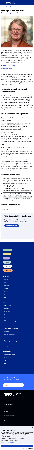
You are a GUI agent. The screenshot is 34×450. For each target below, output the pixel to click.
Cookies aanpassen (11, 225)
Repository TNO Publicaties (10, 347)
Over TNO (5, 302)
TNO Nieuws (7, 298)
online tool (16, 107)
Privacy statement (8, 404)
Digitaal (7, 262)
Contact (6, 318)
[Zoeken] (31, 2)
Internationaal (7, 370)
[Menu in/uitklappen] (2, 2)
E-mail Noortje (7, 68)
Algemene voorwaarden (9, 415)
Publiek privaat (7, 357)
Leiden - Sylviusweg (9, 65)
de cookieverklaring (14, 221)
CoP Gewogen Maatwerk (7, 132)
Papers (6, 294)
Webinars (6, 285)
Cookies (6, 401)
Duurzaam (7, 250)
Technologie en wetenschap (10, 328)
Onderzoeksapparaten (9, 334)
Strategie (6, 308)
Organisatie (7, 311)
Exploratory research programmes (12, 341)
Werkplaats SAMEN (6, 120)
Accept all (8, 446)
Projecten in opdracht (9, 354)
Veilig (6, 258)
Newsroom (6, 276)
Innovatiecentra (8, 367)
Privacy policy (11, 442)
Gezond (7, 254)
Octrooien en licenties (9, 344)
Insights (6, 288)
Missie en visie (7, 305)
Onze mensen (7, 314)
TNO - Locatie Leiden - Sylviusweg (17, 216)
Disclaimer (6, 411)
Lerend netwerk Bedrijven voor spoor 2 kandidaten (13, 159)
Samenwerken (7, 351)
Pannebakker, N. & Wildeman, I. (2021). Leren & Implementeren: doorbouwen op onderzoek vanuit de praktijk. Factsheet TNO (16, 183)
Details (2, 442)
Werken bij (8, 270)
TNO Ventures (7, 364)
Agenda (6, 282)
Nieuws (6, 279)
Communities (7, 324)
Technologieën (7, 337)
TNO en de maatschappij (10, 321)
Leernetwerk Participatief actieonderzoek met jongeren (15, 147)
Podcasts (6, 291)
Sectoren (7, 266)
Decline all (25, 446)
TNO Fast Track (7, 360)
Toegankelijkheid (8, 408)
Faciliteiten (7, 331)
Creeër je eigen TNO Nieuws (15, 385)
